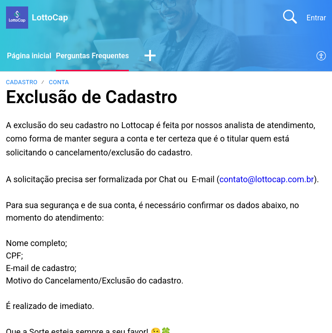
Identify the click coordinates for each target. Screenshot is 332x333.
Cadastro (22, 82)
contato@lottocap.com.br (266, 179)
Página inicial (29, 55)
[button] (150, 56)
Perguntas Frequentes (92, 55)
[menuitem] (321, 56)
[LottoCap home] (17, 17)
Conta (59, 82)
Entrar (316, 17)
